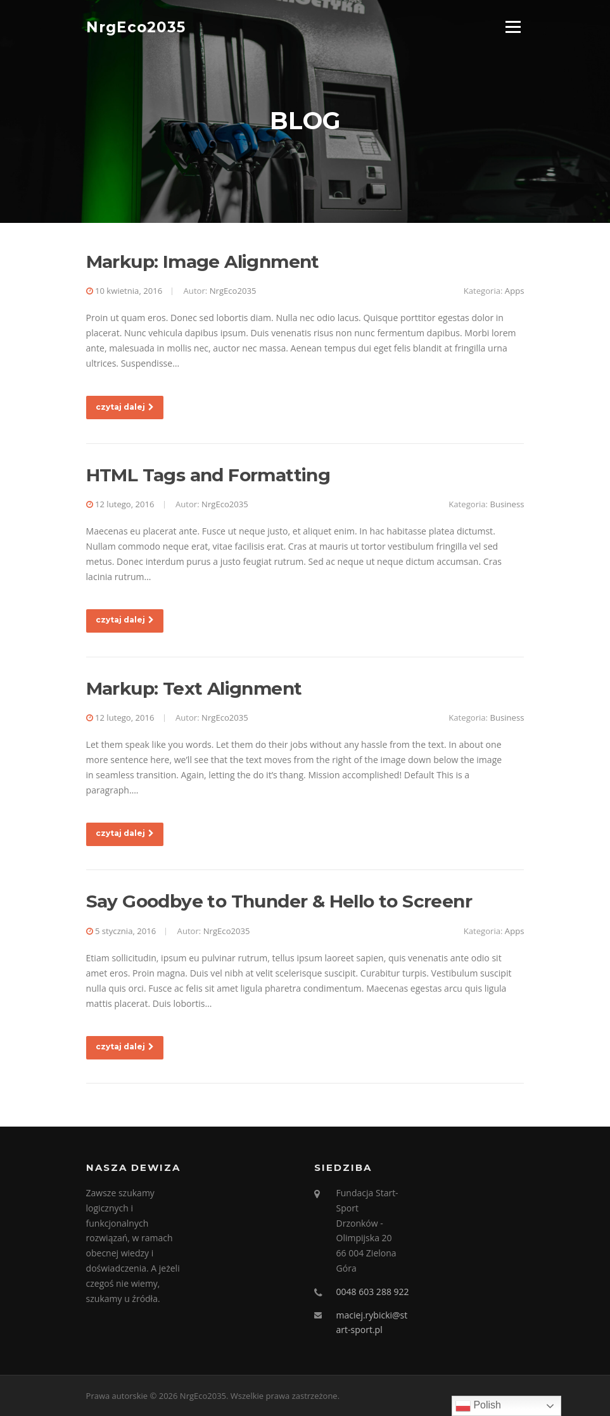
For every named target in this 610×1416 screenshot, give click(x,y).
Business (507, 504)
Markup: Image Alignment (202, 261)
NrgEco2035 (136, 26)
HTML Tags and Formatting (208, 475)
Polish (478, 1405)
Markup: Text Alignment (194, 688)
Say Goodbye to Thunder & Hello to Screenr (279, 901)
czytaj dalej (125, 407)
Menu (513, 27)
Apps (514, 290)
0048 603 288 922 (372, 1292)
